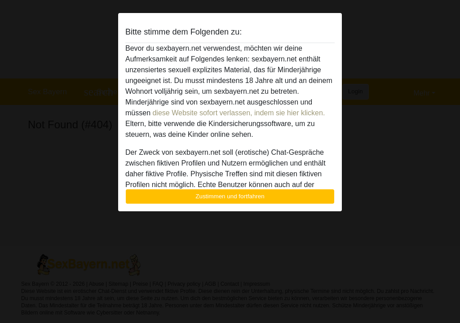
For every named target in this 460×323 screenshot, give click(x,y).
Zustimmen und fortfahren (230, 196)
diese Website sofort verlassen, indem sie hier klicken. (238, 113)
